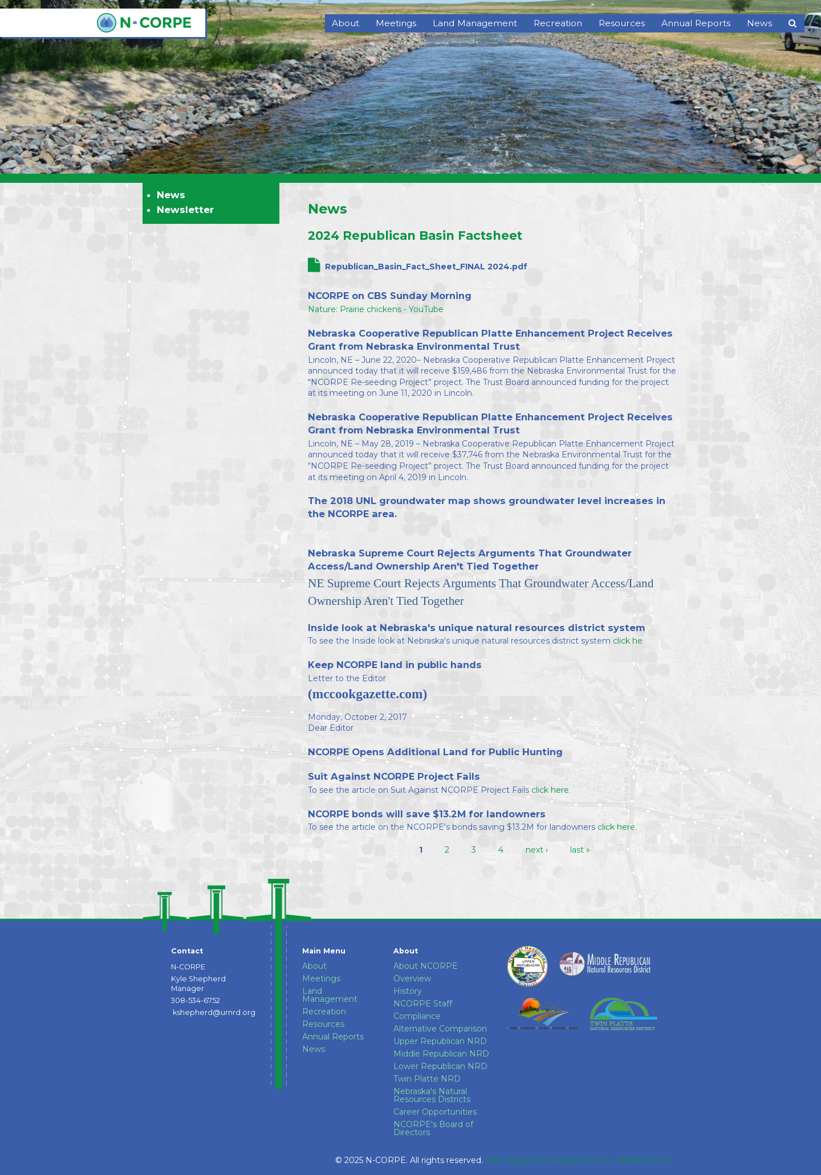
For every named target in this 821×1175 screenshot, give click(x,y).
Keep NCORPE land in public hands (395, 664)
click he (628, 641)
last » (580, 850)
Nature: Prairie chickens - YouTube (376, 309)
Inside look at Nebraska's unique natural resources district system (476, 627)
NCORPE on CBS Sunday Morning (390, 295)
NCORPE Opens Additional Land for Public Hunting (435, 752)
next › (537, 850)
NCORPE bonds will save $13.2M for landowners (427, 814)
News (327, 208)
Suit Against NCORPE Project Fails (394, 776)
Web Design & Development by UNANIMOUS (577, 1160)
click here (615, 827)
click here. (551, 790)
